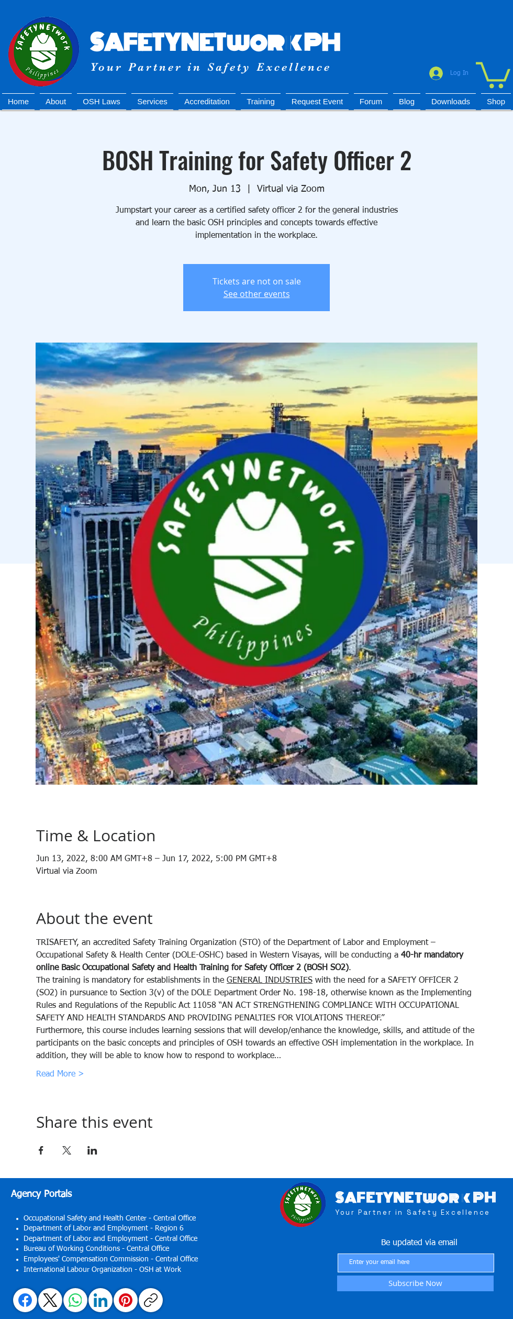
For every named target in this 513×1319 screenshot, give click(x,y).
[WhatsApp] (75, 1300)
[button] (493, 73)
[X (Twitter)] (50, 1300)
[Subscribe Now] (415, 1283)
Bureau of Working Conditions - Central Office (96, 1248)
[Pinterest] (126, 1300)
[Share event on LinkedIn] (92, 1150)
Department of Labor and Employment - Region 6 (104, 1228)
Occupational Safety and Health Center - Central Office (110, 1218)
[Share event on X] (67, 1150)
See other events (257, 294)
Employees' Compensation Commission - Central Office (111, 1259)
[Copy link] (151, 1300)
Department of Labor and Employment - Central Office (110, 1239)
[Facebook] (25, 1300)
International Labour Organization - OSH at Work (102, 1269)
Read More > (60, 1074)
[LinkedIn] (100, 1300)
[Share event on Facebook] (41, 1150)
